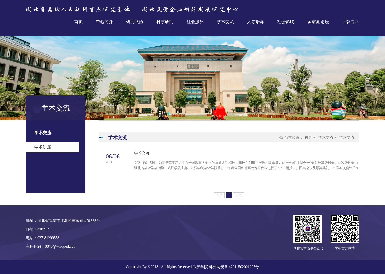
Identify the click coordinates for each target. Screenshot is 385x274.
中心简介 (104, 21)
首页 (78, 21)
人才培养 (255, 21)
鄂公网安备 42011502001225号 (234, 267)
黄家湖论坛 (318, 21)
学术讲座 (42, 147)
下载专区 (350, 21)
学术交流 (225, 21)
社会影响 (285, 21)
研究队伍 (134, 21)
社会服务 (195, 21)
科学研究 (164, 21)
